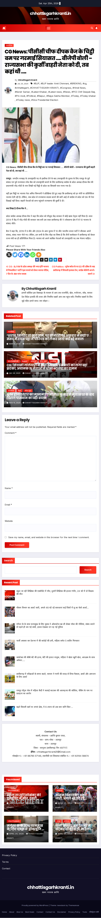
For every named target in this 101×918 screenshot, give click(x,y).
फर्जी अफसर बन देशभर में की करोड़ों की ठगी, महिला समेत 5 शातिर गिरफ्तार (73, 829)
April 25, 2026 (16, 803)
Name (9, 488)
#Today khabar (88, 96)
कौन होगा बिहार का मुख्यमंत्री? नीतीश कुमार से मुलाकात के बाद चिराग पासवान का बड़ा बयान (50, 396)
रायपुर (58, 821)
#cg (84, 83)
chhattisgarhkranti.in (50, 13)
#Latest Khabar (39, 92)
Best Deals (29, 912)
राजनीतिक (9, 46)
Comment (10, 433)
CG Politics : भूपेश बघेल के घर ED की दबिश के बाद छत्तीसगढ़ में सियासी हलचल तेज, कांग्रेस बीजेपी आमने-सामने (73, 270)
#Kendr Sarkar (22, 92)
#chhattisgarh (22, 87)
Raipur (24, 361)
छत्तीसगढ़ (33, 361)
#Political (31, 96)
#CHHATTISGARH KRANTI (44, 87)
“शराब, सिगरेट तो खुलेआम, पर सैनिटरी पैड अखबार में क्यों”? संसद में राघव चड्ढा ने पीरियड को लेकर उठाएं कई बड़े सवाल (48, 337)
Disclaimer (61, 912)
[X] (9, 254)
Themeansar (73, 905)
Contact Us (50, 912)
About (11, 912)
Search (8, 560)
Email (8, 504)
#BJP (36, 83)
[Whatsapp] (32, 254)
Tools (84, 912)
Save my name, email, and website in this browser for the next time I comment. (48, 537)
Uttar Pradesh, (14, 821)
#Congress (65, 87)
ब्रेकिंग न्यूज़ (43, 361)
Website (9, 521)
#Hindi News (79, 87)
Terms (5, 862)
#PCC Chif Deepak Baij (83, 92)
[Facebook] (21, 254)
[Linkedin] (27, 254)
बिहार (19, 391)
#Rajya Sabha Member (58, 96)
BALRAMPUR (13, 361)
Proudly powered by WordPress (35, 905)
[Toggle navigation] (48, 28)
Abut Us (19, 912)
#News (66, 92)
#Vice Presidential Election (44, 100)
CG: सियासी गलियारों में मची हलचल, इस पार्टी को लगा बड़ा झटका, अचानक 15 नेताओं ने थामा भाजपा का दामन (47, 367)
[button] (92, 28)
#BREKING (75, 83)
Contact (6, 868)
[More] (38, 254)
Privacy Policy (9, 855)
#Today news (23, 100)
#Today (75, 96)
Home (4, 912)
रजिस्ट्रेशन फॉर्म (94, 912)
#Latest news (55, 92)
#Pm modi (20, 96)
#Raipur (41, 96)
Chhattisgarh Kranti (27, 80)
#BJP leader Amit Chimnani (55, 83)
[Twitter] (15, 254)
